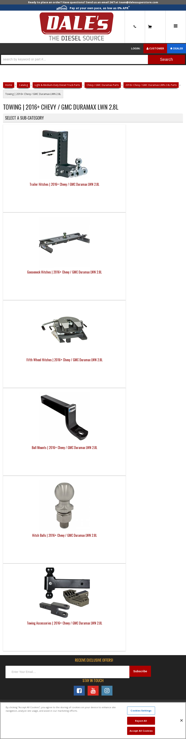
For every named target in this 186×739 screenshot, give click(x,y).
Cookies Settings (141, 710)
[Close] (181, 720)
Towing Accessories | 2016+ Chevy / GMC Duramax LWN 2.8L (70, 281)
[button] (93, 59)
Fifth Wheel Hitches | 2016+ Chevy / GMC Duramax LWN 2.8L (115, 193)
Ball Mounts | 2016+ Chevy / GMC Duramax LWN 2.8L (160, 191)
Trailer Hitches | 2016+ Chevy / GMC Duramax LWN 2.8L (25, 193)
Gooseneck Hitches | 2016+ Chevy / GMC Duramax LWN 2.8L (70, 193)
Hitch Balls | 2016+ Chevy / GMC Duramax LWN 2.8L (25, 278)
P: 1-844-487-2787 (19, 377)
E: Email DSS (14, 391)
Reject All (141, 720)
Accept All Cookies (141, 730)
